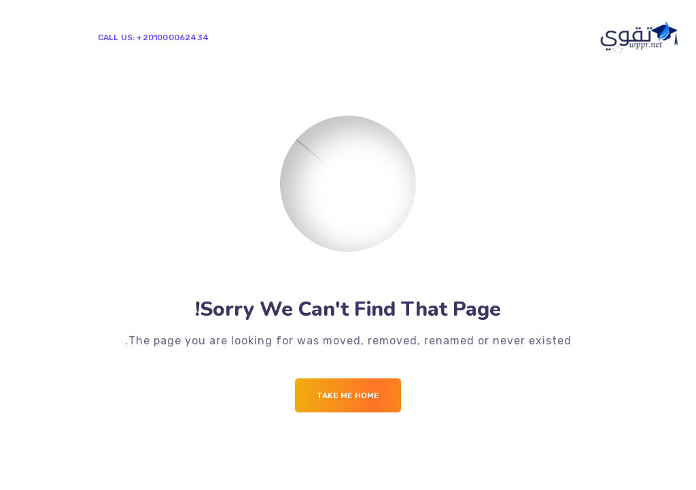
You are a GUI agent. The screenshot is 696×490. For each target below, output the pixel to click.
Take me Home (348, 395)
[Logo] (640, 36)
